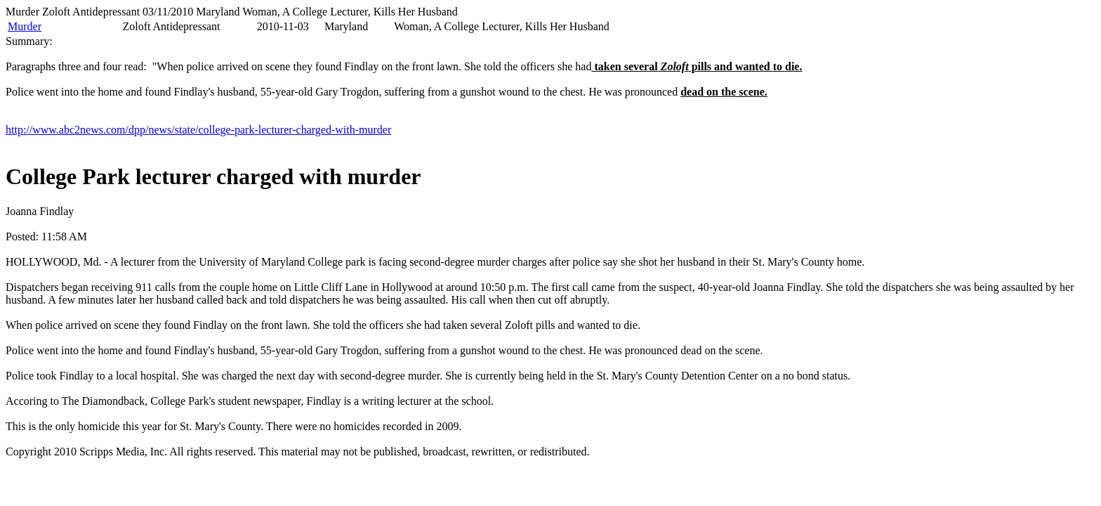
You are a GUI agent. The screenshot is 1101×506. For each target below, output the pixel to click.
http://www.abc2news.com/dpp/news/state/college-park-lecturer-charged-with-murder (198, 130)
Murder (24, 26)
